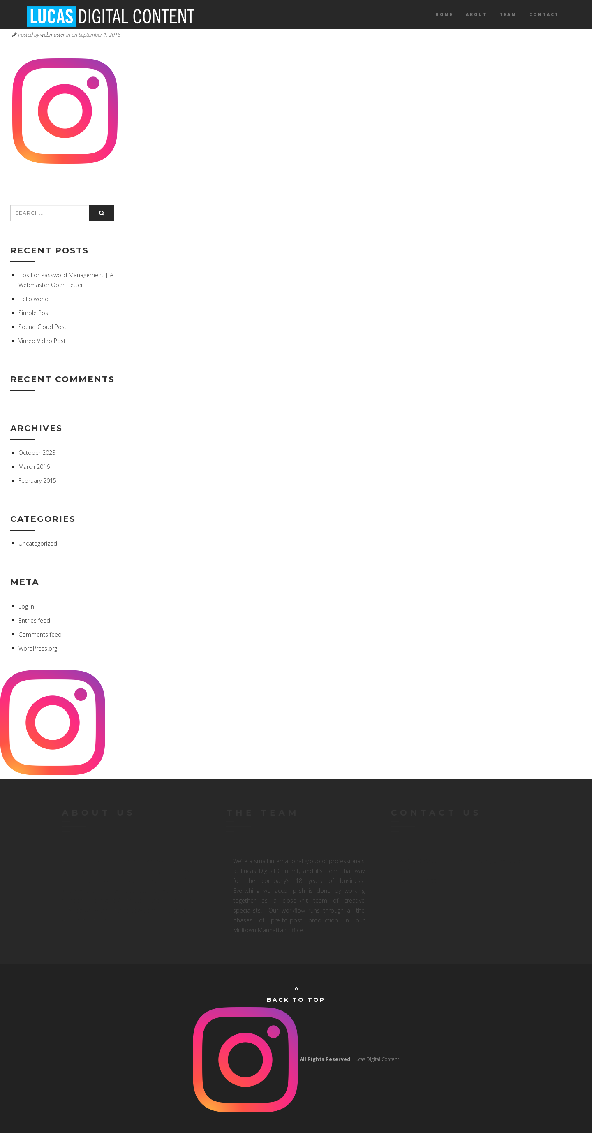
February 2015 (37, 480)
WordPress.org (37, 648)
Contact (544, 14)
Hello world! (34, 299)
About (476, 14)
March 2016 (34, 466)
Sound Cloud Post (42, 327)
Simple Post (34, 313)
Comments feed (40, 634)
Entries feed (34, 620)
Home (444, 14)
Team (508, 14)
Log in (26, 606)
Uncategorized (37, 543)
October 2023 (37, 452)
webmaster (52, 34)
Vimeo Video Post (42, 341)
